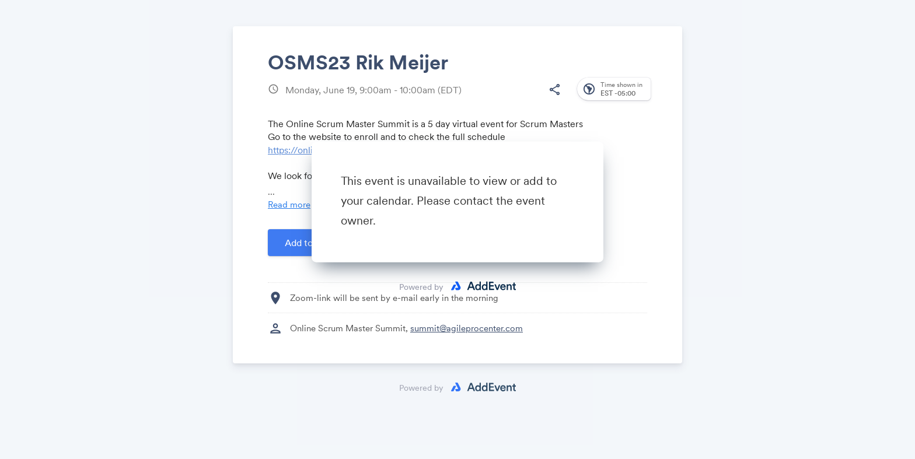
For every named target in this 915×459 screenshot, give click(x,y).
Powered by (421, 286)
